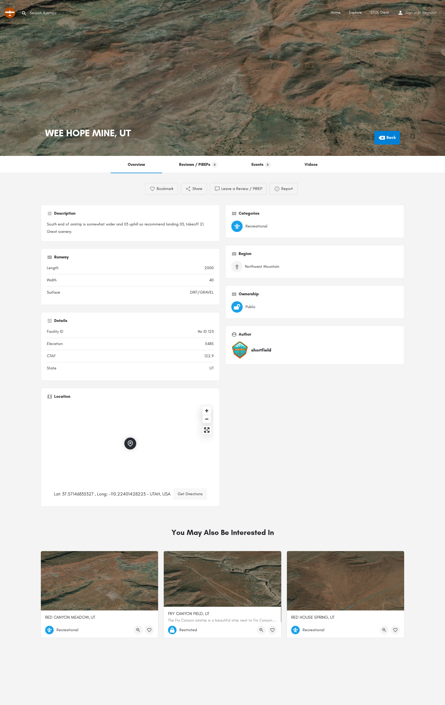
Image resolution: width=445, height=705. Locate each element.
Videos (311, 164)
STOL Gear (379, 12)
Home (336, 12)
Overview (136, 164)
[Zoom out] (207, 419)
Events (260, 164)
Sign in (411, 12)
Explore (355, 12)
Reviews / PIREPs (198, 164)
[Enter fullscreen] (207, 430)
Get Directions (190, 493)
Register (429, 12)
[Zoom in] (207, 411)
